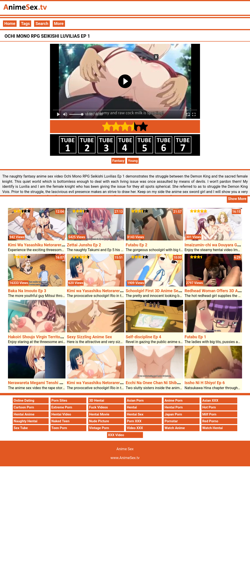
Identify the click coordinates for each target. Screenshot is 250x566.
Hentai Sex (135, 414)
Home (9, 23)
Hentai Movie (99, 414)
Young (133, 161)
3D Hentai (96, 400)
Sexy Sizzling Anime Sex (89, 336)
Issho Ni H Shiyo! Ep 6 (205, 382)
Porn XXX (134, 421)
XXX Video (116, 435)
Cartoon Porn (24, 407)
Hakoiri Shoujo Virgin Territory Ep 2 (40, 336)
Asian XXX (210, 400)
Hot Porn (209, 407)
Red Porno (210, 421)
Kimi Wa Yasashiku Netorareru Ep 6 (40, 244)
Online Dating (24, 400)
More (59, 23)
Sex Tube (21, 428)
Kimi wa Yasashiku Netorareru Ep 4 (99, 290)
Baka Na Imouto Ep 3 (27, 290)
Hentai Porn (174, 407)
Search (41, 23)
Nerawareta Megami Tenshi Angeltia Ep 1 (46, 382)
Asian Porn (135, 400)
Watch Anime (175, 428)
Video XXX (135, 428)
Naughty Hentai (26, 421)
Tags (25, 23)
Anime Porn (173, 400)
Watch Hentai (212, 428)
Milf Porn (209, 414)
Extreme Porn (61, 407)
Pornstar (171, 421)
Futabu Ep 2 (136, 244)
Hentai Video (61, 414)
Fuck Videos (98, 407)
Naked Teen (60, 421)
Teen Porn (59, 428)
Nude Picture (99, 421)
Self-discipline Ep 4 (143, 336)
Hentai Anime (24, 414)
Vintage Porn (99, 428)
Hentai (132, 407)
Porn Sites (59, 400)
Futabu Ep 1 (195, 336)
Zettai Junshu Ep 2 (84, 244)
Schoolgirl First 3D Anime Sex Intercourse (164, 290)
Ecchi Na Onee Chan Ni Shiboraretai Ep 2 (163, 382)
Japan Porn (173, 414)
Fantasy (118, 161)
